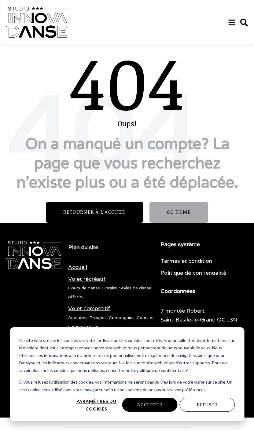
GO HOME (179, 212)
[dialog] (127, 374)
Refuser (207, 404)
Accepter (150, 404)
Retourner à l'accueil (94, 212)
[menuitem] (77, 267)
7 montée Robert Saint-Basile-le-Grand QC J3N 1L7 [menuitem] (198, 319)
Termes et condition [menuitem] (186, 260)
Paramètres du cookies (96, 405)
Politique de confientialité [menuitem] (193, 272)
